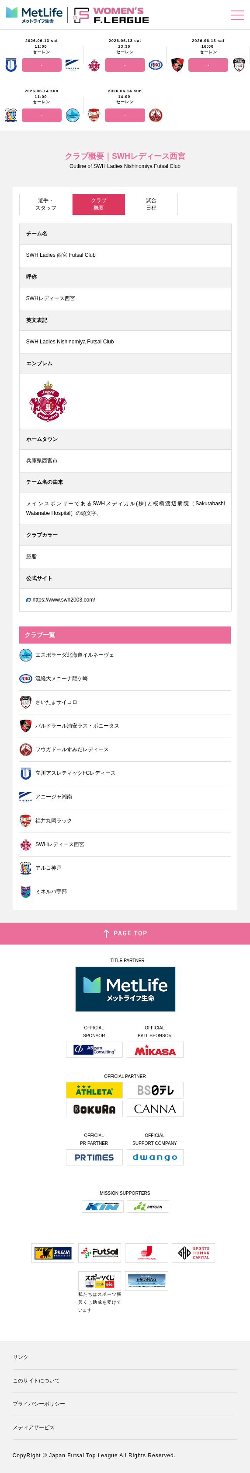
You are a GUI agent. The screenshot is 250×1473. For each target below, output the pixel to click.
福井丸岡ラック (45, 821)
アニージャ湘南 (45, 797)
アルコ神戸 (40, 868)
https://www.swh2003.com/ (64, 600)
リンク (20, 1357)
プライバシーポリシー (39, 1404)
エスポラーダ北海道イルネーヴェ (66, 655)
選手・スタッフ (45, 204)
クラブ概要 (99, 204)
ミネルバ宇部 (43, 891)
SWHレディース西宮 (51, 844)
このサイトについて (36, 1381)
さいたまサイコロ (48, 702)
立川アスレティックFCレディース (67, 773)
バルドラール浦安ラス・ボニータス (69, 726)
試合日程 (151, 204)
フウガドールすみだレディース (64, 749)
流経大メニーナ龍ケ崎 (53, 678)
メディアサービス (34, 1427)
